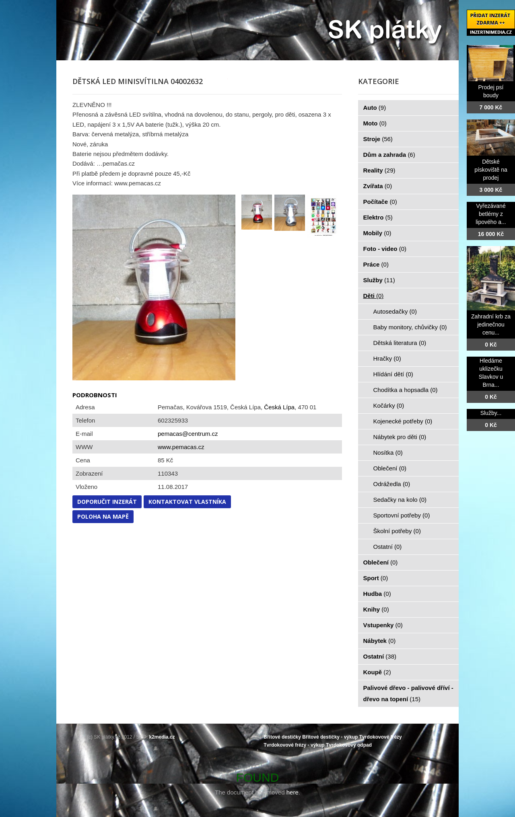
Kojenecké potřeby (403, 421)
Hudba (377, 593)
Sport (375, 578)
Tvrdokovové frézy (380, 737)
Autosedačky (395, 311)
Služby (379, 280)
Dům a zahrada (389, 154)
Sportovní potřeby (401, 515)
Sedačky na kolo (400, 499)
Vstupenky (383, 625)
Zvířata (377, 186)
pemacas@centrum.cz (188, 433)
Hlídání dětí (393, 374)
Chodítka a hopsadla (405, 389)
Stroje (378, 138)
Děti (373, 295)
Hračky (387, 358)
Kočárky (388, 405)
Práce (376, 264)
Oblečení (390, 468)
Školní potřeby (397, 531)
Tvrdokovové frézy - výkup (294, 745)
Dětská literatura (399, 342)
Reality (379, 170)
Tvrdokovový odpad (349, 745)
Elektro (378, 217)
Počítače (380, 201)
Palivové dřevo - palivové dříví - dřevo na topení (408, 693)
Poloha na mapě (103, 516)
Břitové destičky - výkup (330, 737)
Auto (374, 107)
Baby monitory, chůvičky (410, 327)
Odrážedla (391, 483)
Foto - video (385, 248)
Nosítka (388, 452)
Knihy (376, 609)
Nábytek (379, 640)
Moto (375, 123)
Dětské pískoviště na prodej (490, 169)
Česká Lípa (279, 407)
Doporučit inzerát (107, 501)
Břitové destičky (282, 737)
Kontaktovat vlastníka (187, 501)
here (292, 792)
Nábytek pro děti (399, 436)
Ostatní (387, 546)
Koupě (377, 672)
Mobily (377, 233)
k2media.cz (162, 737)
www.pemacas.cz (181, 446)
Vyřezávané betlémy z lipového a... (491, 214)
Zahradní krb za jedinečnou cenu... (491, 324)
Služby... (491, 413)
